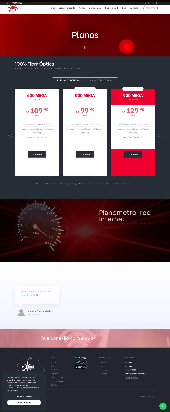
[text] (24, 402)
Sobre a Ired (111, 11)
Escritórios (128, 362)
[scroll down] (85, 47)
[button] (9, 135)
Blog (123, 11)
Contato (134, 11)
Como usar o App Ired (58, 377)
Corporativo (95, 11)
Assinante (150, 11)
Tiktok (102, 366)
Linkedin (103, 373)
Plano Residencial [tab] (68, 80)
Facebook (103, 370)
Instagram (103, 362)
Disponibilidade (67, 11)
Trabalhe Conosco (57, 381)
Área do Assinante (131, 377)
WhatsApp (128, 366)
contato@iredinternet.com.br (135, 373)
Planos (82, 11)
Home (52, 11)
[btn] (24, 396)
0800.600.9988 (14, 2)
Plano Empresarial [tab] (101, 80)
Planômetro (55, 370)
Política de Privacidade (147, 396)
